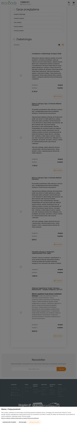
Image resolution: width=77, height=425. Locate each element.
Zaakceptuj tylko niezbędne (9, 422)
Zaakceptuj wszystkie (34, 422)
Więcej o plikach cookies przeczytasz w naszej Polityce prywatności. (20, 418)
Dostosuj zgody (22, 422)
